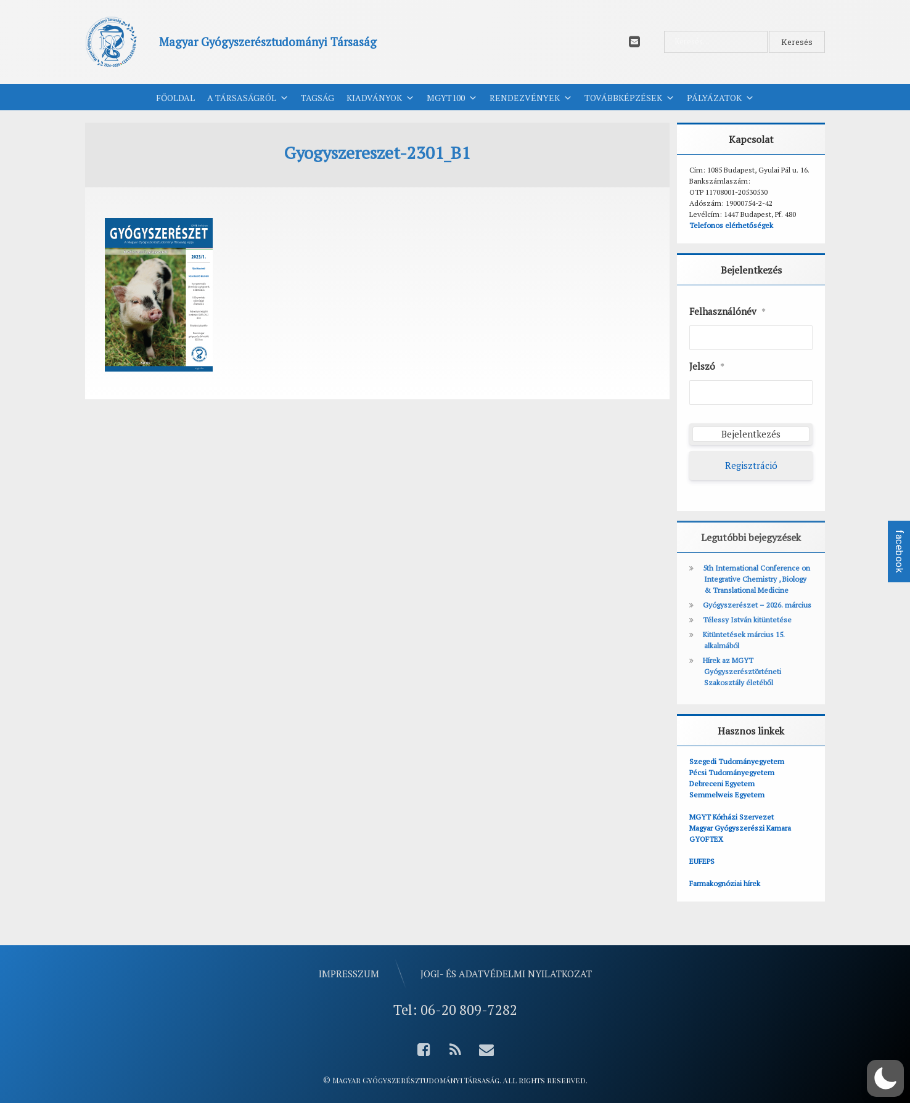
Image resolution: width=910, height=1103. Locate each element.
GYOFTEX (706, 839)
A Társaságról (248, 98)
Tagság (317, 98)
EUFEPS (702, 861)
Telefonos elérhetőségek (731, 225)
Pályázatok (720, 98)
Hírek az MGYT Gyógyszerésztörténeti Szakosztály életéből (742, 671)
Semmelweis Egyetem (726, 794)
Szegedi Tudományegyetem (736, 761)
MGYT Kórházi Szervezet (731, 816)
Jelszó (706, 366)
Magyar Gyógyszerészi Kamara (740, 827)
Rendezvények (531, 98)
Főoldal (175, 98)
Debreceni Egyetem (722, 783)
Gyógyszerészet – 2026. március (757, 604)
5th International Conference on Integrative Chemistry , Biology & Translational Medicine (756, 579)
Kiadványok (380, 98)
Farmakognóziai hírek (724, 883)
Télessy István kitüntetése (747, 619)
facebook (899, 551)
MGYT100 (452, 98)
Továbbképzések (629, 98)
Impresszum (349, 973)
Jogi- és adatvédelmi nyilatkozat (506, 973)
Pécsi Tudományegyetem (731, 772)
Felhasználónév (727, 312)
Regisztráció (751, 465)
